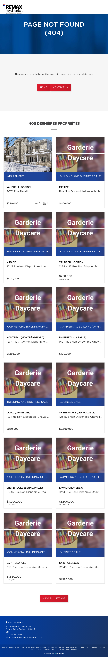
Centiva (59, 653)
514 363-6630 (16, 635)
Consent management (67, 649)
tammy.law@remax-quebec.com (27, 637)
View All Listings (54, 598)
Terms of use (50, 649)
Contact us (60, 87)
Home (43, 87)
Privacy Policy (37, 649)
